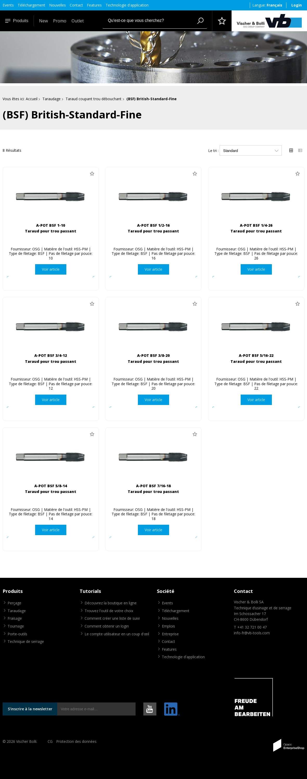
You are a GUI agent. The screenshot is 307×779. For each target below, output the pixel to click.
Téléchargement (31, 5)
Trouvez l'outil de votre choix (109, 610)
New (43, 21)
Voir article (51, 269)
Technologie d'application (127, 5)
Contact (76, 5)
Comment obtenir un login (107, 626)
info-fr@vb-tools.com (252, 632)
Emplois (168, 626)
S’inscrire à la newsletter (30, 708)
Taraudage (51, 98)
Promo (59, 21)
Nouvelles (57, 5)
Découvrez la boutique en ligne (111, 602)
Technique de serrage (26, 641)
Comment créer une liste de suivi (112, 618)
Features (94, 5)
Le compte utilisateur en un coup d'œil (117, 633)
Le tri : (213, 150)
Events (8, 5)
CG (50, 741)
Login (296, 5)
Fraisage (15, 618)
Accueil (31, 98)
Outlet (78, 21)
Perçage (14, 602)
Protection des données (76, 741)
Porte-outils (17, 633)
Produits (16, 20)
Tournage (16, 626)
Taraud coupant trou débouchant (93, 98)
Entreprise (170, 633)
